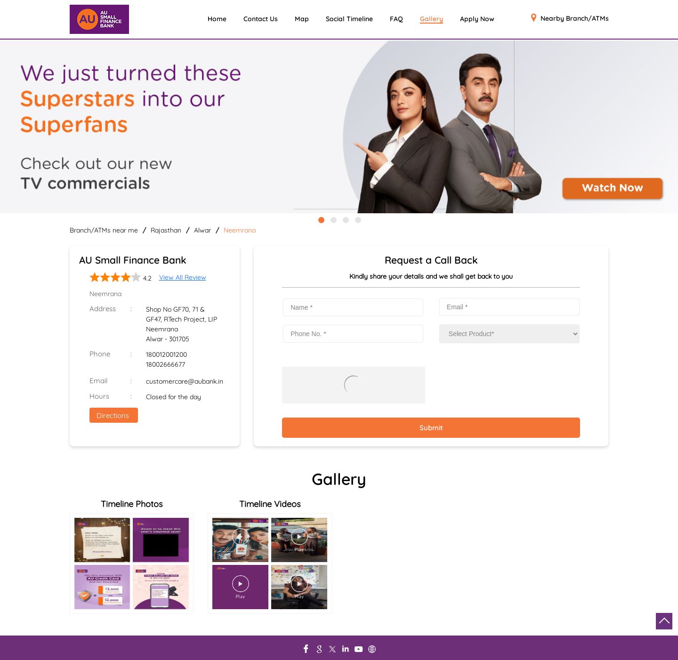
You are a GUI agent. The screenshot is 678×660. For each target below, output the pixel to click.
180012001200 (166, 354)
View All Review (182, 277)
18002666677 (165, 364)
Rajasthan (166, 230)
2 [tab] (333, 219)
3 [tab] (345, 219)
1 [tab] (320, 219)
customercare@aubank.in (184, 381)
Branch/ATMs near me (104, 230)
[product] (509, 333)
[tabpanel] (339, 127)
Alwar (202, 230)
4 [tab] (357, 219)
